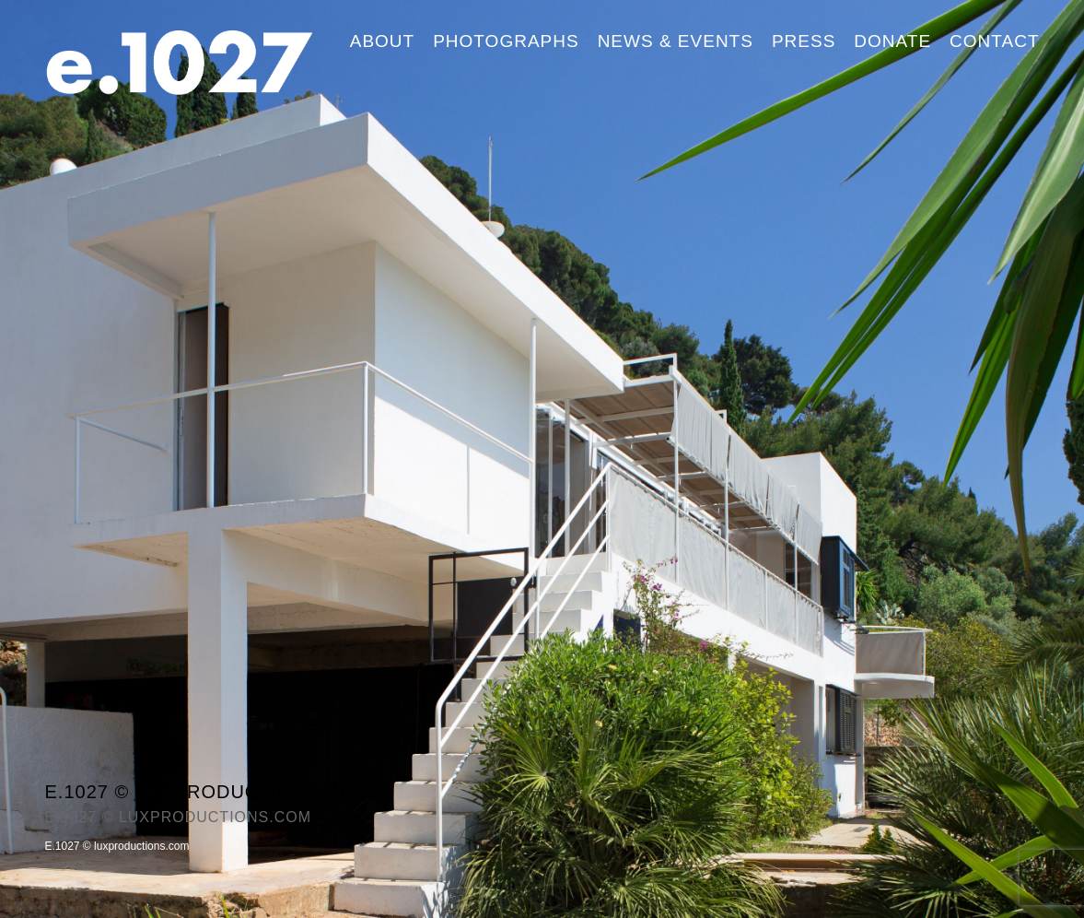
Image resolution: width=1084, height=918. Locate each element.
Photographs (505, 41)
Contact (994, 41)
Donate (892, 41)
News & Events (675, 41)
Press (803, 41)
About (382, 41)
